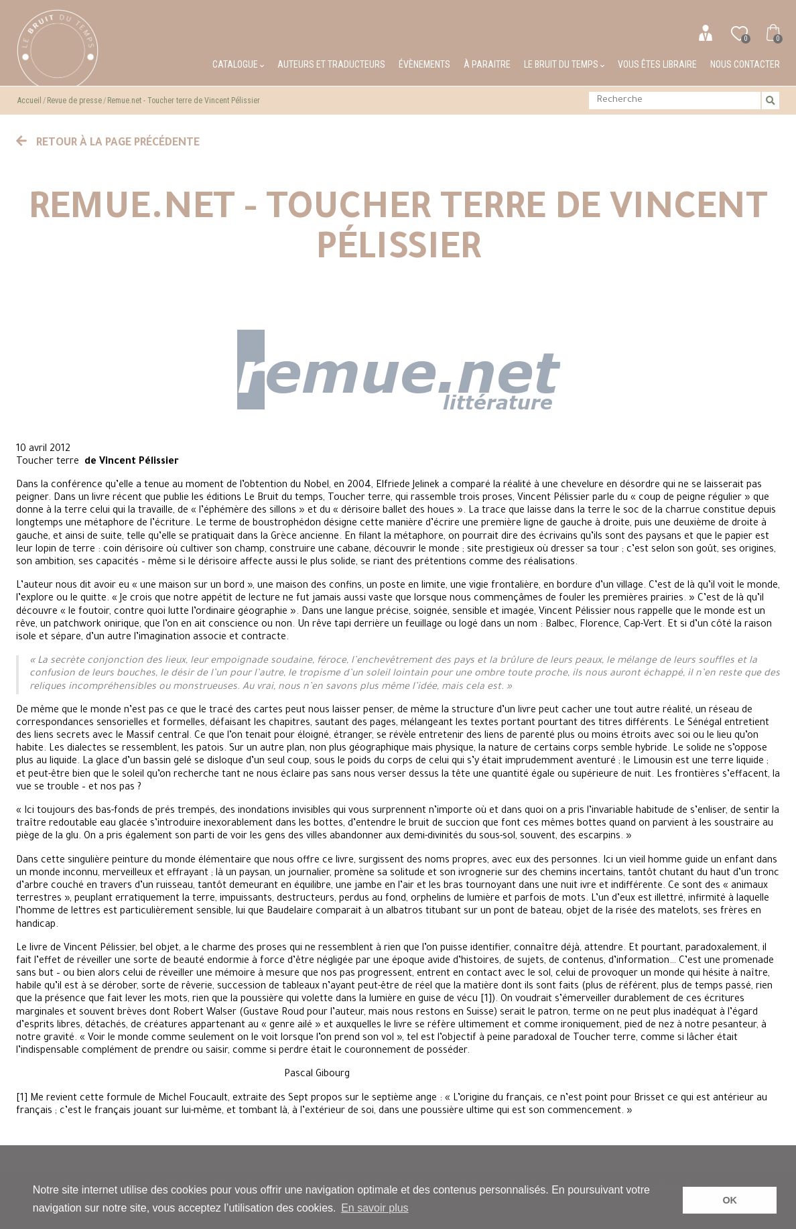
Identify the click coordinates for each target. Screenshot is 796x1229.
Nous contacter (745, 64)
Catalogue (238, 64)
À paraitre (487, 64)
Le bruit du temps (564, 64)
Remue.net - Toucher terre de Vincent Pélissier (183, 100)
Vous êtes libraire (657, 64)
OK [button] (729, 1200)
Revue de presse (74, 100)
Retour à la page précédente (108, 143)
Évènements (424, 64)
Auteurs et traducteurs (331, 64)
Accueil (29, 100)
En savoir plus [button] (375, 1208)
